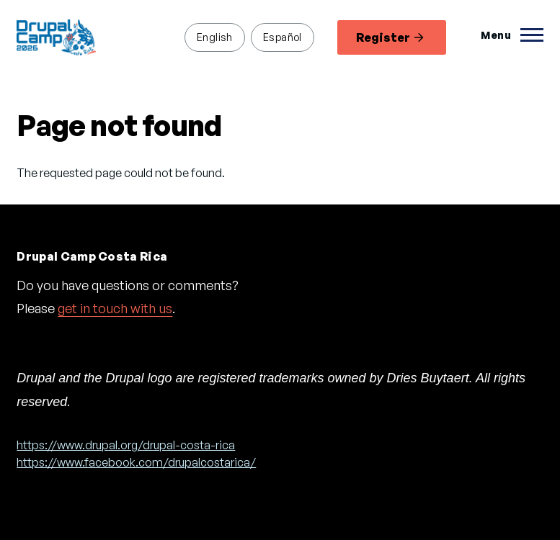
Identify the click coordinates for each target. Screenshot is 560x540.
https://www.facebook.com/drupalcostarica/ (136, 462)
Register (390, 37)
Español (282, 36)
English (215, 36)
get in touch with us (115, 308)
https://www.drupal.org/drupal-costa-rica (126, 445)
